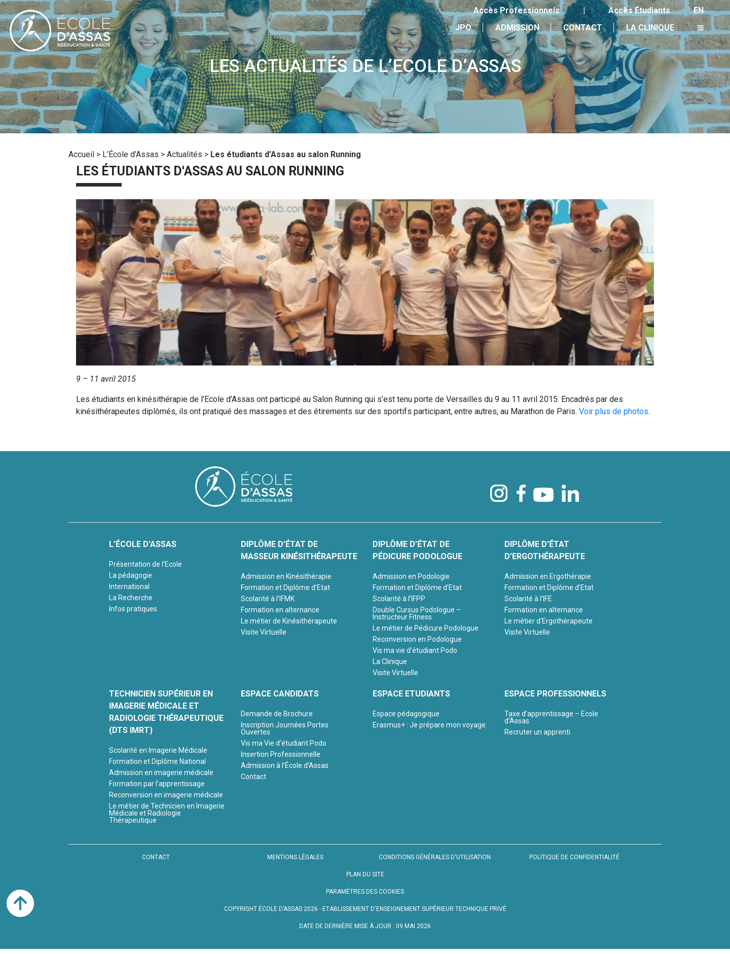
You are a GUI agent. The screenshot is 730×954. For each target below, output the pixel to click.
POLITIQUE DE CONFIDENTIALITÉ (574, 857)
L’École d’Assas (130, 154)
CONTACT (156, 857)
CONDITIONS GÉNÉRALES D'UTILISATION (435, 857)
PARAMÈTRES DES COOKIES (365, 891)
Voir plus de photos (613, 411)
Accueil (81, 154)
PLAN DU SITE (365, 874)
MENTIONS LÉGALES (295, 857)
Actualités (184, 154)
